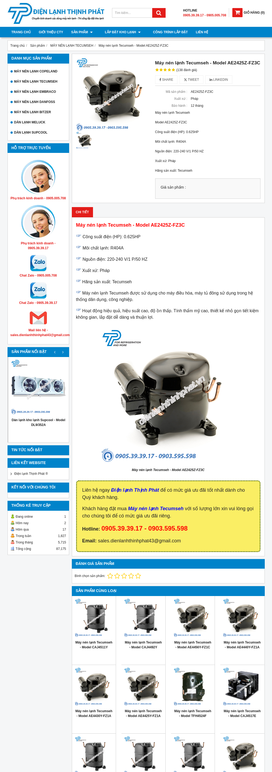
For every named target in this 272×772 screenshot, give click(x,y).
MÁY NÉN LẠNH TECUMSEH (36, 81)
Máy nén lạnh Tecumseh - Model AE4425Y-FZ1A (143, 713)
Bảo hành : (179, 106)
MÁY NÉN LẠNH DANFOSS (34, 102)
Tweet (191, 80)
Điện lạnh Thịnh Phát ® (31, 474)
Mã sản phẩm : (176, 92)
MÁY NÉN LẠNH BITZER (32, 112)
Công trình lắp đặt (161, 32)
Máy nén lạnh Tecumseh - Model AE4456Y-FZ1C (192, 645)
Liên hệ (193, 32)
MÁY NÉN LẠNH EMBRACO (35, 92)
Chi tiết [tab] (82, 212)
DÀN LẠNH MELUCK (30, 122)
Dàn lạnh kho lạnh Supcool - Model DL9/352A (38, 422)
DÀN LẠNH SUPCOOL (31, 132)
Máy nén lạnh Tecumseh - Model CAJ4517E (242, 713)
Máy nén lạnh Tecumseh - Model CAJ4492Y (143, 645)
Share (166, 80)
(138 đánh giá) (186, 70)
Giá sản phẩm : (173, 187)
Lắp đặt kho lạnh (119, 32)
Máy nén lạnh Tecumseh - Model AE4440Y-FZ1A (242, 645)
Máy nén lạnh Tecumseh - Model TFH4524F (192, 713)
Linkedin (219, 80)
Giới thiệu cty (51, 32)
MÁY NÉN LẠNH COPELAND (36, 71)
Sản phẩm (82, 32)
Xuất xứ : (180, 99)
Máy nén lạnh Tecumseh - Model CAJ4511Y (93, 645)
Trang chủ (21, 32)
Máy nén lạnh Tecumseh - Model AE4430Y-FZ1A (93, 713)
